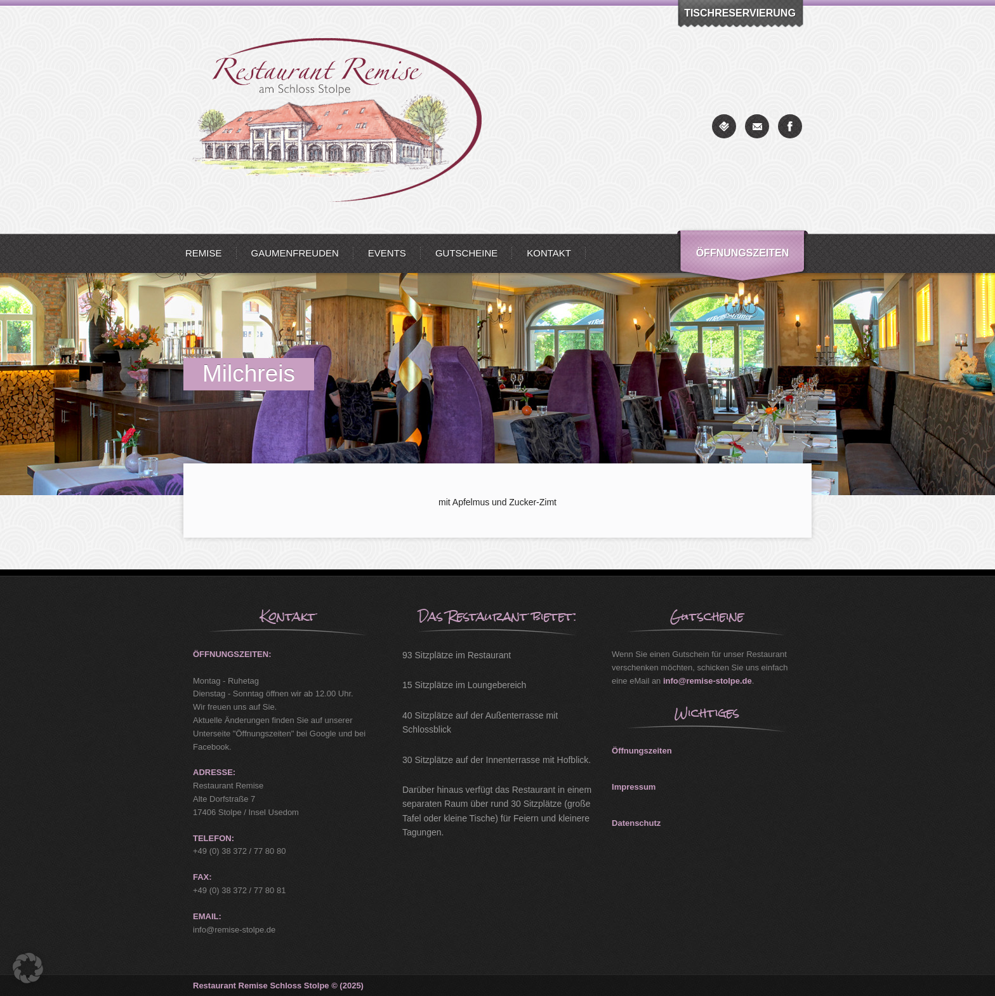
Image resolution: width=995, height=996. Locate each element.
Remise (203, 253)
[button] (28, 968)
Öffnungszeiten (742, 253)
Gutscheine (466, 253)
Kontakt (549, 253)
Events (387, 253)
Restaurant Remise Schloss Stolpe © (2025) (278, 985)
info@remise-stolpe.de (707, 681)
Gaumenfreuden (295, 253)
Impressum (634, 787)
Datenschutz (636, 823)
